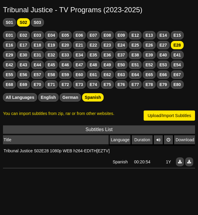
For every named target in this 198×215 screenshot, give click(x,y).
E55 (9, 74)
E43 (23, 64)
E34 (79, 55)
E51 (135, 64)
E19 (51, 45)
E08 (107, 35)
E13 (149, 35)
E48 (93, 64)
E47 (79, 64)
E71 (51, 84)
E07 (93, 35)
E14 (163, 35)
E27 (163, 45)
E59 (65, 74)
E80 (177, 84)
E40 (163, 55)
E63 (121, 74)
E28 (177, 45)
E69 (23, 84)
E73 (79, 84)
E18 (37, 45)
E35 (93, 55)
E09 (121, 35)
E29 (9, 55)
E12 (135, 35)
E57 (37, 74)
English (48, 97)
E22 (93, 45)
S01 (9, 22)
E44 (37, 64)
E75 (107, 84)
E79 (163, 84)
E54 (177, 64)
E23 (107, 45)
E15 (177, 35)
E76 (121, 84)
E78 (149, 84)
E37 (121, 55)
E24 (121, 45)
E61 (93, 74)
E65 (149, 74)
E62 (107, 74)
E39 (149, 55)
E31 (37, 55)
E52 (149, 64)
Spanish (93, 97)
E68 (9, 84)
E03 (37, 35)
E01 (9, 35)
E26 (149, 45)
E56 (23, 74)
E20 (65, 45)
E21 (79, 45)
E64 (135, 74)
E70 (37, 84)
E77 (135, 84)
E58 (51, 74)
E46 (65, 64)
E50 (121, 64)
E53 (163, 64)
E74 (93, 84)
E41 (177, 55)
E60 (79, 74)
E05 (65, 35)
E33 (65, 55)
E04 (51, 35)
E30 (23, 55)
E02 (23, 35)
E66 (163, 74)
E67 (177, 74)
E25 (135, 45)
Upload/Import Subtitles (169, 115)
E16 (9, 45)
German (70, 97)
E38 (135, 55)
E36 (107, 55)
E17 (23, 45)
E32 (51, 55)
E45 (51, 64)
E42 (9, 64)
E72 (65, 84)
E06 (79, 35)
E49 (107, 64)
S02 (23, 22)
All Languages (20, 97)
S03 (37, 22)
